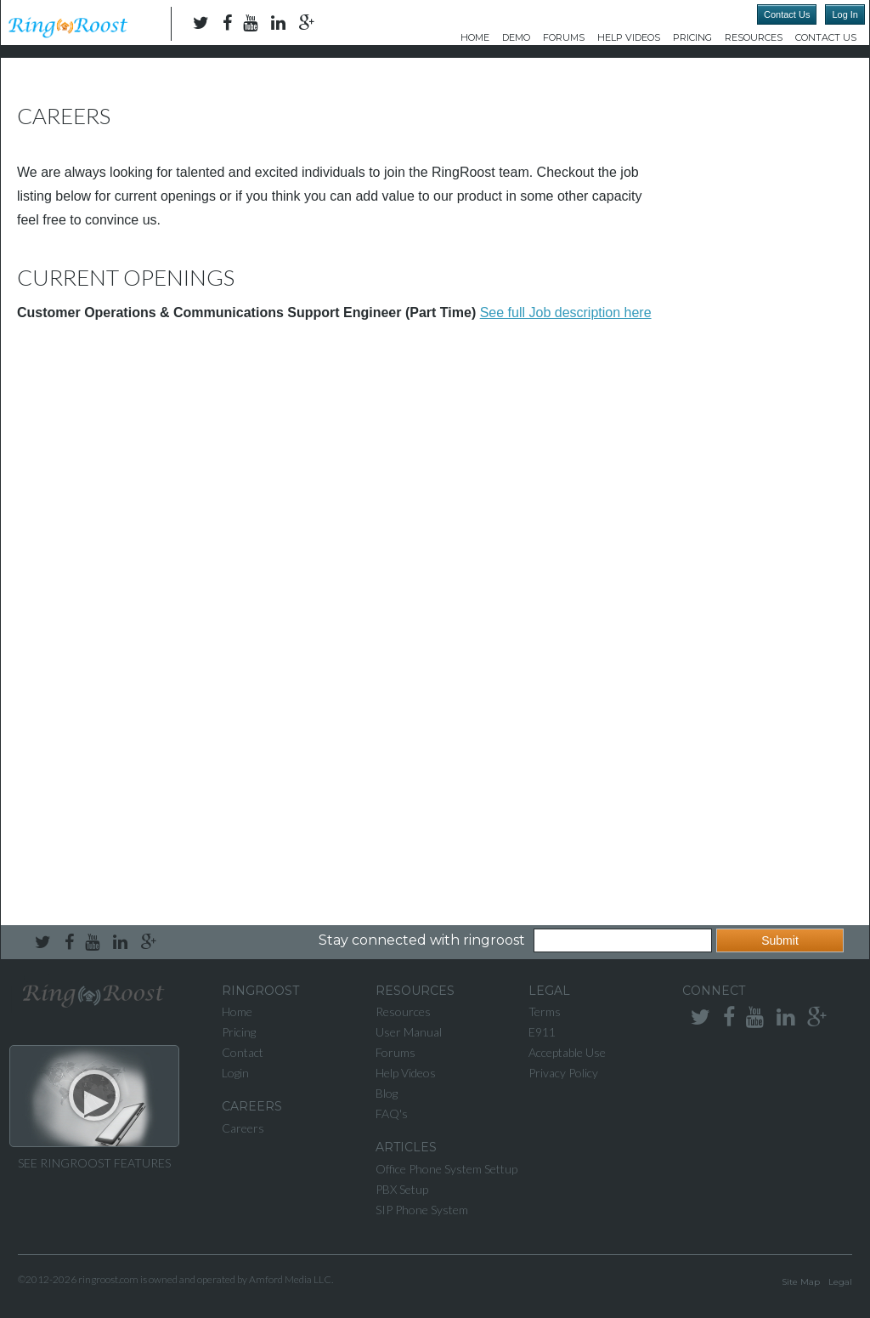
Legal (840, 1281)
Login (235, 1072)
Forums (564, 37)
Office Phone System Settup (446, 1169)
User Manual (409, 1032)
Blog (387, 1093)
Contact (242, 1052)
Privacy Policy (563, 1072)
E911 (542, 1032)
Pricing (692, 37)
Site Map (801, 1281)
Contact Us (787, 14)
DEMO (516, 37)
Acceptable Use (567, 1052)
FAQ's (392, 1113)
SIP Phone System (422, 1209)
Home (474, 37)
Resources (753, 37)
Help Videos (628, 37)
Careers (243, 1128)
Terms (544, 1011)
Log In (845, 14)
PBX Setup (402, 1189)
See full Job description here (566, 312)
